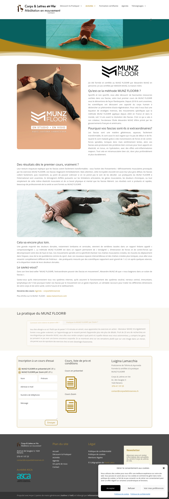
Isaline (64, 495)
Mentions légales (95, 457)
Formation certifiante (108, 6)
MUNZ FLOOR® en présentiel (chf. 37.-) (36, 369)
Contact (51, 13)
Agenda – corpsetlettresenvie (47, 291)
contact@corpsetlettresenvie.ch (30, 460)
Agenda (125, 6)
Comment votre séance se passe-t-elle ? (53, 323)
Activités (89, 6)
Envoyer (51, 422)
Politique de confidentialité (140, 494)
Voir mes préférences (154, 488)
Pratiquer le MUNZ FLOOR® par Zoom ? (83, 322)
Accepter (111, 488)
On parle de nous (60, 464)
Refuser (131, 488)
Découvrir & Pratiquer (70, 6)
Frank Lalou (109, 462)
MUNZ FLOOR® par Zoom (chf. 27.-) (35, 372)
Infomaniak (93, 495)
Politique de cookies (121, 494)
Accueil (51, 6)
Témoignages (137, 6)
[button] (163, 468)
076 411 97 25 (117, 386)
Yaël (71, 495)
